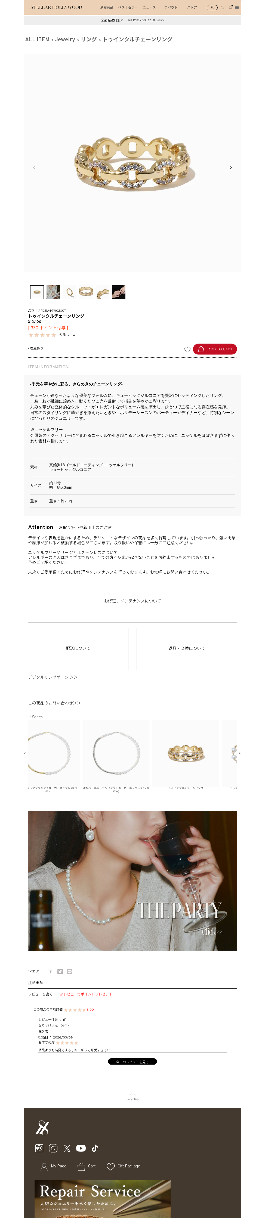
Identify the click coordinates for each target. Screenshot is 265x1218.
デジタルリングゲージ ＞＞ (55, 677)
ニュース (149, 7)
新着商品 (106, 7)
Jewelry (65, 40)
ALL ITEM (37, 40)
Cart (92, 1166)
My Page (58, 1166)
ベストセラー (128, 7)
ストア (192, 7)
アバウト (170, 7)
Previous (34, 167)
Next (230, 167)
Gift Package (129, 1166)
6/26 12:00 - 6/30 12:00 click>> (145, 20)
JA (212, 7)
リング (89, 40)
